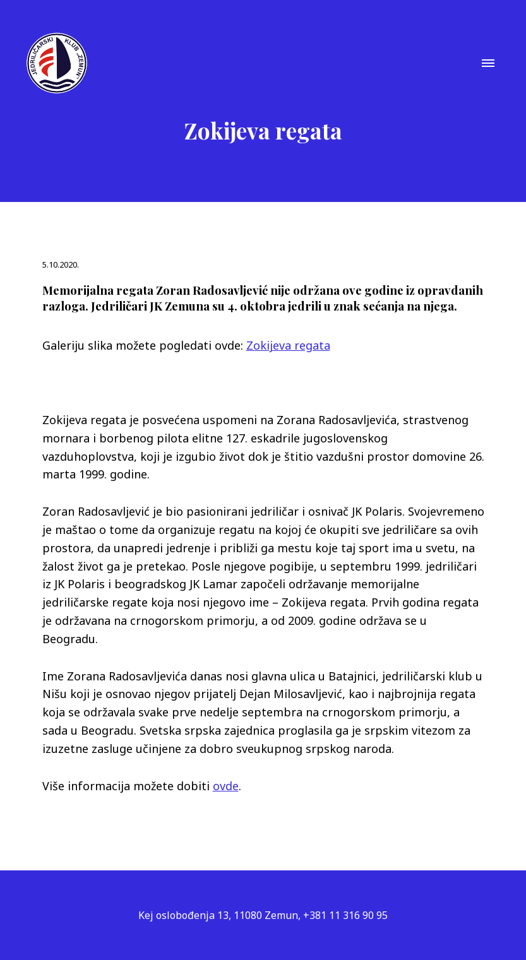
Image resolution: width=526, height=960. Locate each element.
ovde (226, 785)
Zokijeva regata (288, 345)
